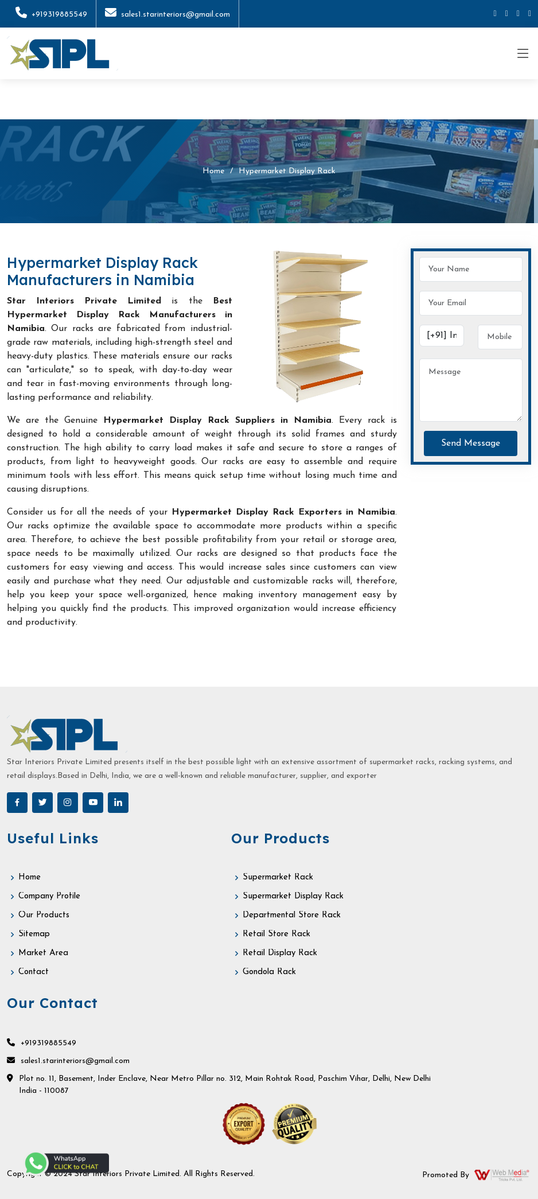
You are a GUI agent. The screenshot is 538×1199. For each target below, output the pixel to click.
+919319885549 (51, 14)
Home (213, 171)
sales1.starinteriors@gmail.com (167, 14)
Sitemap (34, 934)
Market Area (43, 953)
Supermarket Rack (278, 877)
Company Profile (49, 896)
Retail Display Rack (280, 953)
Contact (33, 972)
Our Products (43, 915)
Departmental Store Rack (292, 915)
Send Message (470, 443)
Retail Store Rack (276, 934)
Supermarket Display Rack (293, 896)
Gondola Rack (269, 972)
